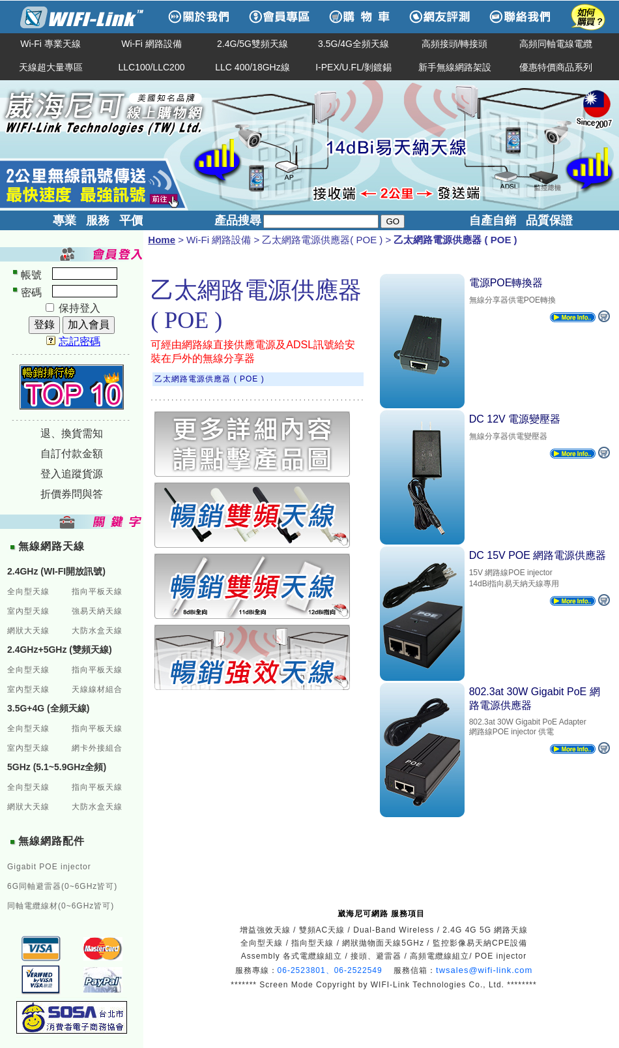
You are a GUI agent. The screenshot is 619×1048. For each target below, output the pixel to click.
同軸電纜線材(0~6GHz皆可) (60, 905)
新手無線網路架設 (454, 67)
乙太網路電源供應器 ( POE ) (209, 378)
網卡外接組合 (97, 748)
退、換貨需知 (71, 433)
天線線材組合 (97, 689)
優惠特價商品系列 (555, 67)
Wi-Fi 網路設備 (151, 43)
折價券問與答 (71, 494)
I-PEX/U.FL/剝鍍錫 (353, 67)
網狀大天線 (28, 630)
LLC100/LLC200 (152, 67)
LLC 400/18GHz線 (252, 67)
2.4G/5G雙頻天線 (252, 43)
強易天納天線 (97, 611)
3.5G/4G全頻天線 (353, 43)
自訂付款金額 (71, 453)
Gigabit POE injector (49, 866)
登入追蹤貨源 (71, 473)
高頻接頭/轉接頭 (455, 43)
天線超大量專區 (51, 67)
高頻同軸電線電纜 (555, 43)
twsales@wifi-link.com (484, 970)
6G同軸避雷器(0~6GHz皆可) (62, 886)
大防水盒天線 (97, 630)
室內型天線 (28, 611)
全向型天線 (28, 591)
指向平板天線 (97, 591)
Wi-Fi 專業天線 (50, 43)
